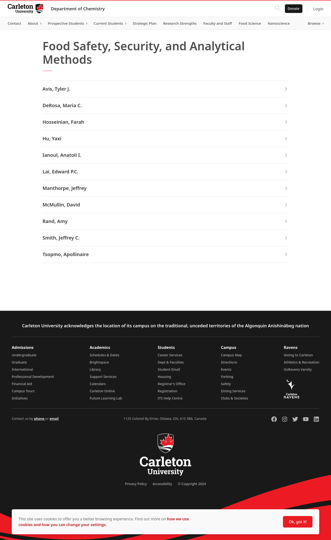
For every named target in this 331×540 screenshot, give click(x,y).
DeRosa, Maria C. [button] (165, 105)
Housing (164, 376)
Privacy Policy (136, 483)
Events (226, 369)
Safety (226, 384)
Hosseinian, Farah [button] (165, 122)
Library (95, 369)
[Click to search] (277, 8)
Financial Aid (22, 384)
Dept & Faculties (171, 362)
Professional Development (33, 376)
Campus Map (231, 355)
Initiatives (20, 398)
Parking (227, 376)
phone (39, 418)
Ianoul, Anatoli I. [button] (165, 155)
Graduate (19, 362)
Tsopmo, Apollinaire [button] (165, 254)
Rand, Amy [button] (165, 221)
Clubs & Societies (234, 398)
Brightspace (99, 362)
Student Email (169, 369)
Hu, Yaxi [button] (165, 138)
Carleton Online (102, 391)
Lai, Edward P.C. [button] (165, 171)
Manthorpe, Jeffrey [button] (165, 188)
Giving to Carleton (298, 355)
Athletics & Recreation (301, 362)
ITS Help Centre (170, 398)
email (54, 418)
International (22, 369)
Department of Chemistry (78, 9)
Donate (293, 8)
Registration (168, 391)
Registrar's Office (171, 384)
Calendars (98, 384)
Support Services (103, 376)
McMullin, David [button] (165, 204)
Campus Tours (23, 391)
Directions (229, 362)
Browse (314, 23)
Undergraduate (24, 355)
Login (318, 9)
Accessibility (162, 483)
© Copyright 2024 (192, 483)
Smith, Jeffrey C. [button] (165, 238)
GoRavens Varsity (298, 369)
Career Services (170, 355)
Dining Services (233, 391)
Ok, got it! (298, 521)
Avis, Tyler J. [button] (165, 89)
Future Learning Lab (106, 398)
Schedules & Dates (104, 355)
